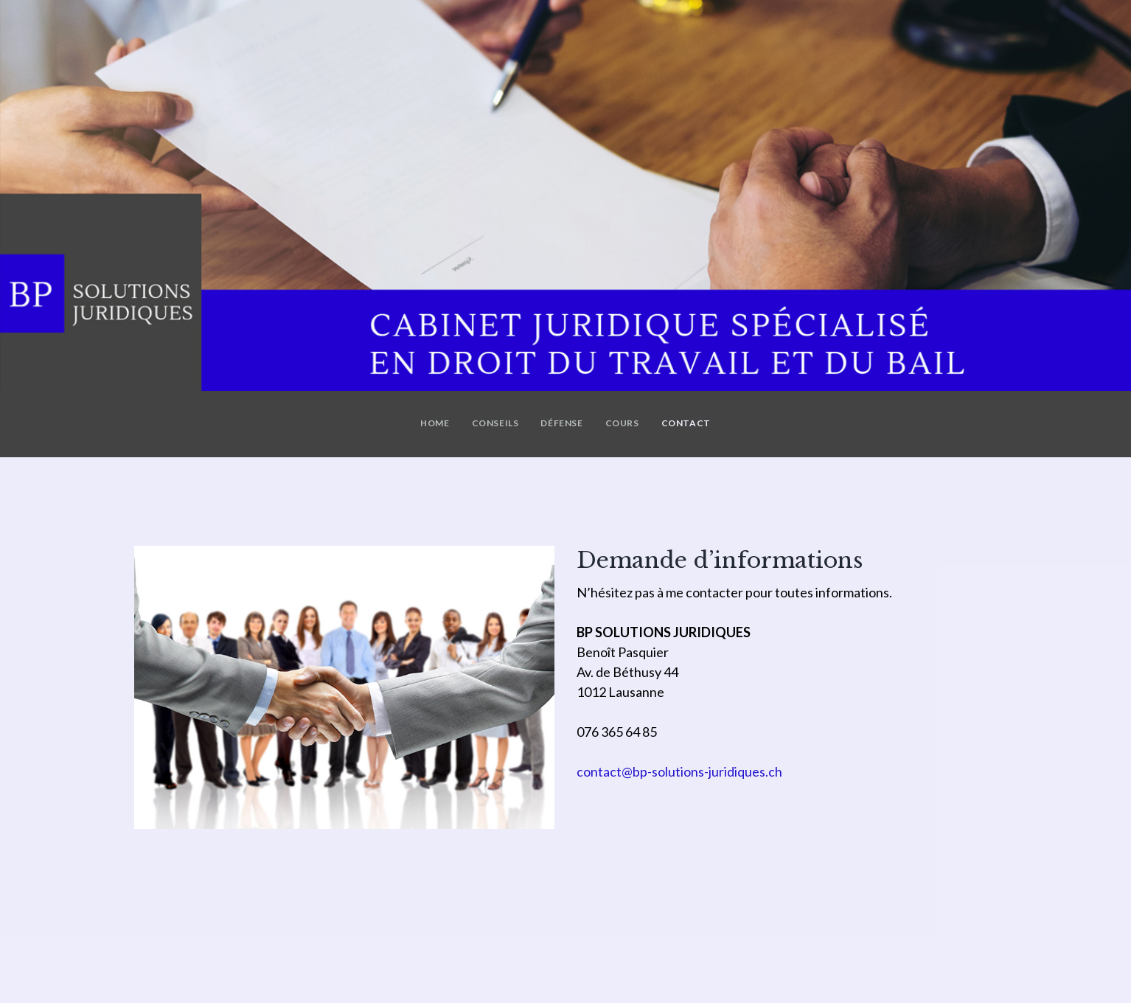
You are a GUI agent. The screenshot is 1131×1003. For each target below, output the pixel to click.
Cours (622, 422)
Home (434, 422)
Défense (561, 422)
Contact (686, 422)
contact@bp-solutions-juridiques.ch (679, 771)
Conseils (495, 422)
